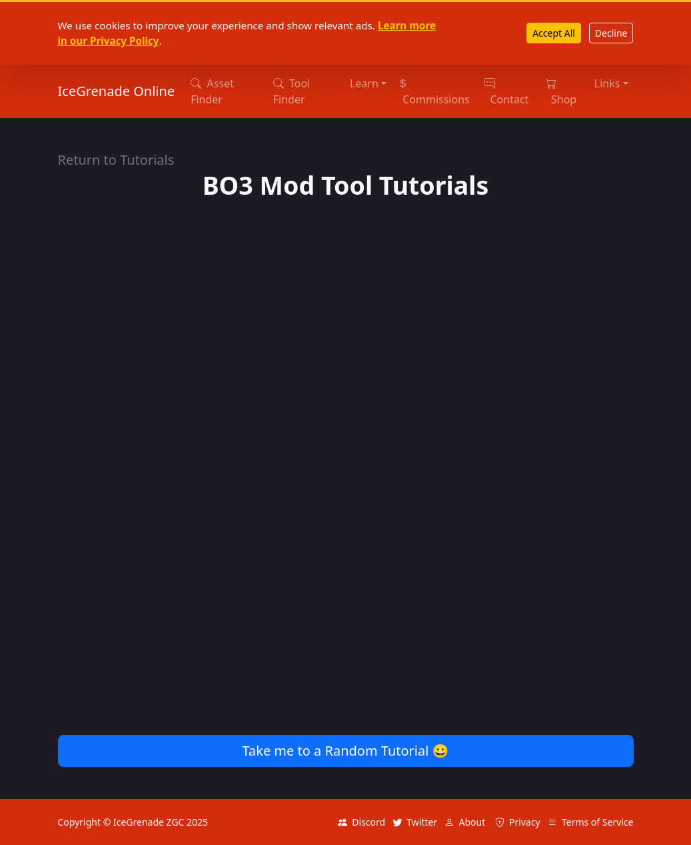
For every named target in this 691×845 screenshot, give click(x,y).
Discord (361, 822)
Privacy (517, 822)
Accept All (553, 33)
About (464, 822)
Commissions (433, 91)
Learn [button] (364, 83)
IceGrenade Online (116, 91)
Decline (611, 33)
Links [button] (607, 83)
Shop (561, 91)
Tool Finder (292, 91)
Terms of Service (591, 822)
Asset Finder (212, 91)
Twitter (414, 822)
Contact (506, 91)
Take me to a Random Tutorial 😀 (345, 751)
